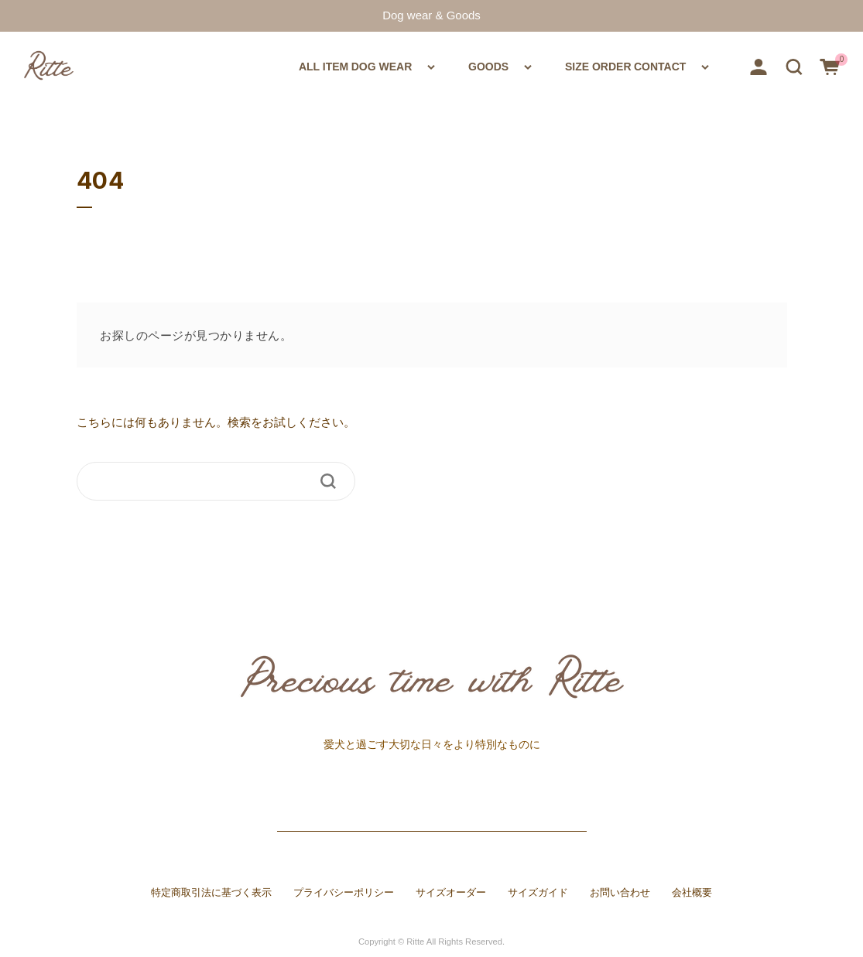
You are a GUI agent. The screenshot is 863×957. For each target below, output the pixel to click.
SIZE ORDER (552, 66)
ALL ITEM (184, 66)
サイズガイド (538, 892)
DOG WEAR (294, 66)
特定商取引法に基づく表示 (211, 892)
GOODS (422, 66)
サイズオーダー (451, 892)
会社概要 (692, 892)
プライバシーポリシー (343, 892)
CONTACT (665, 66)
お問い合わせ (620, 892)
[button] (794, 66)
